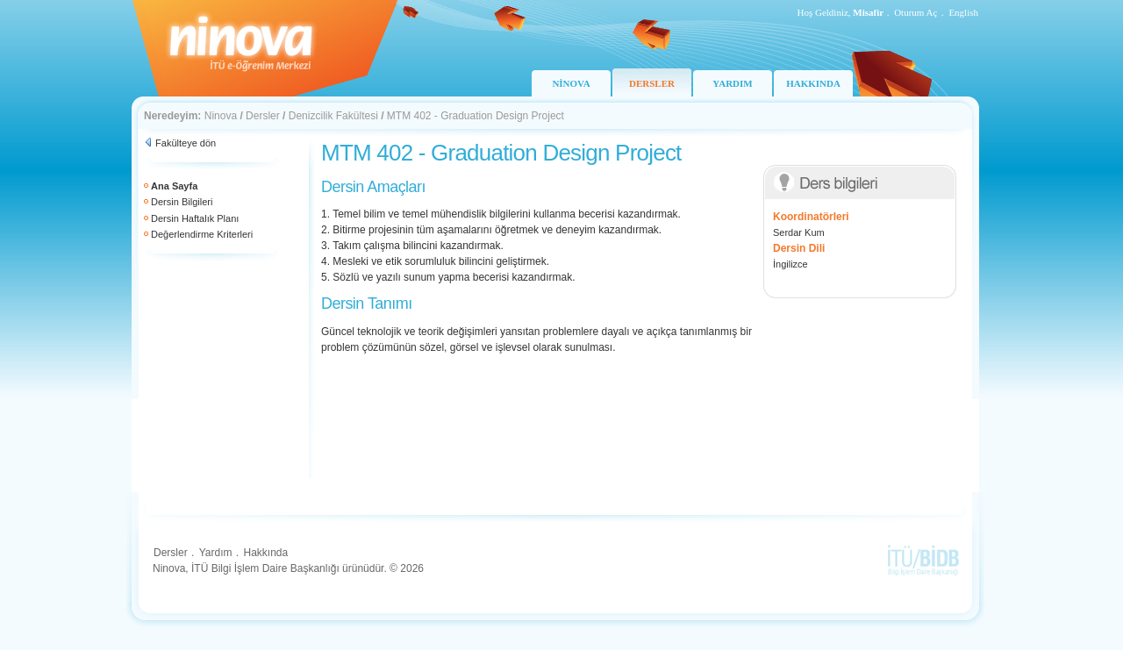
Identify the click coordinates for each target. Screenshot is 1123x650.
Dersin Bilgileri (181, 201)
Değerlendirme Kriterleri (202, 234)
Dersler (263, 116)
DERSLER (652, 83)
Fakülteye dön (185, 143)
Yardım (215, 552)
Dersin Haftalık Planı (195, 218)
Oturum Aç (915, 12)
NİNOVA (571, 83)
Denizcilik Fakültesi (333, 116)
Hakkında (265, 552)
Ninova (220, 116)
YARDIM (732, 83)
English (963, 12)
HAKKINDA (813, 83)
